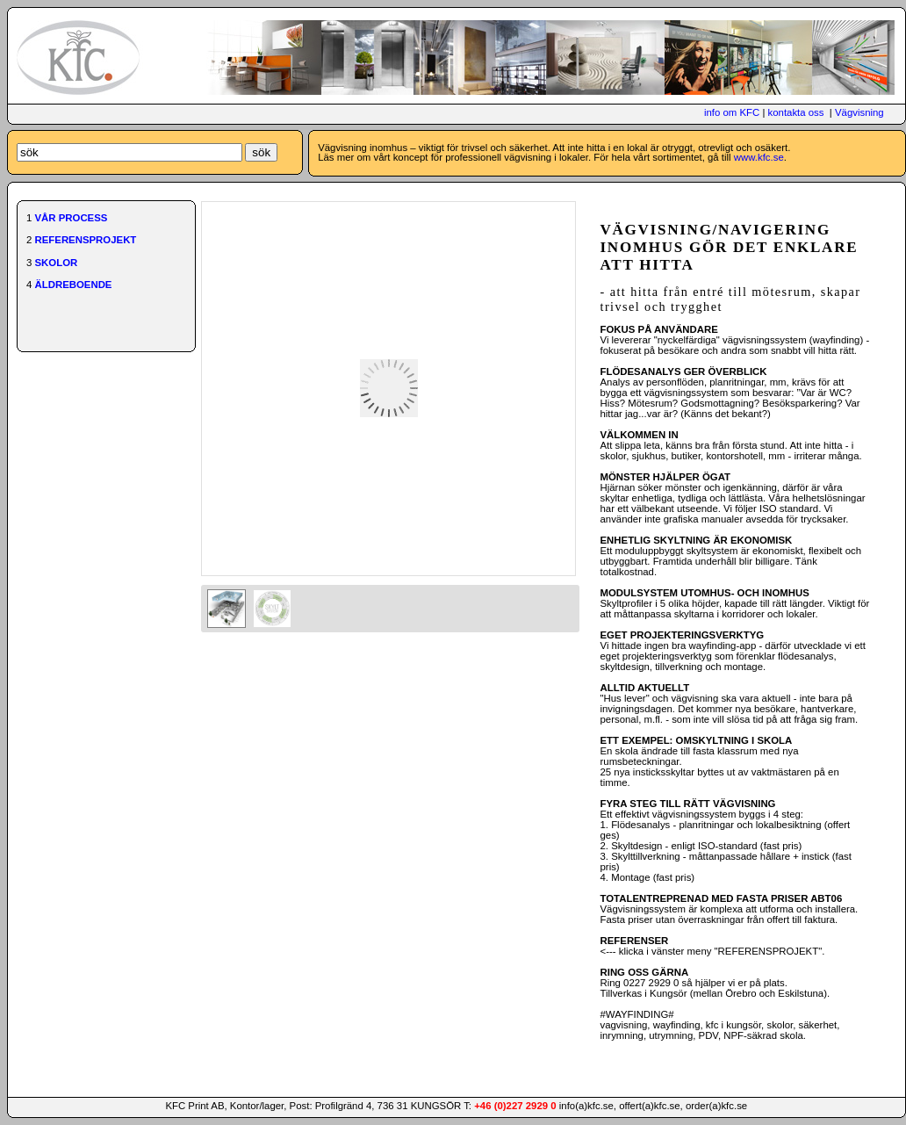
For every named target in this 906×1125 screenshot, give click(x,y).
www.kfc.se (759, 157)
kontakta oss (796, 112)
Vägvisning (859, 112)
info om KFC (731, 112)
